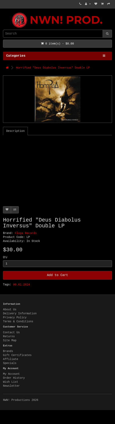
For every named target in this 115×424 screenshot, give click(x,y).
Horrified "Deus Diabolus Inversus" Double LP (53, 67)
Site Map (9, 340)
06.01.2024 (21, 284)
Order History (14, 378)
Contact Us (11, 332)
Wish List (10, 382)
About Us (9, 309)
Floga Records (26, 233)
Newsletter (11, 386)
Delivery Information (20, 313)
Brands (8, 351)
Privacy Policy (15, 317)
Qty (5, 257)
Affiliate (10, 359)
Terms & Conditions (18, 321)
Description (15, 131)
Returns (9, 336)
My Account (11, 374)
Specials (9, 363)
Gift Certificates (17, 355)
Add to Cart (57, 275)
